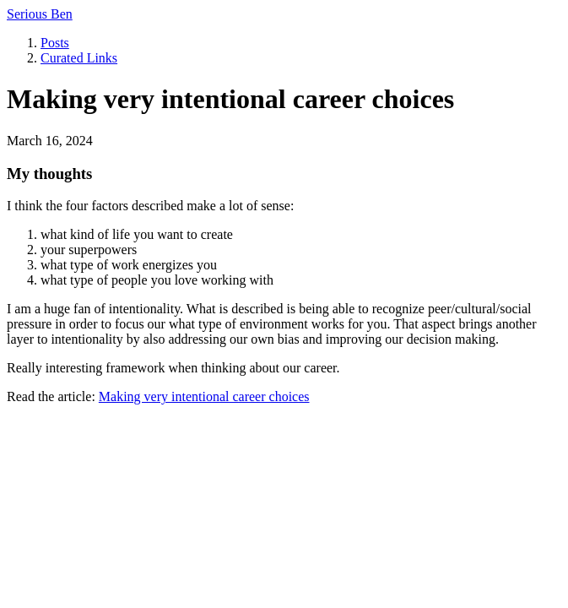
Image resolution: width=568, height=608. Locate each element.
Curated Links (79, 58)
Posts (55, 42)
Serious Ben (40, 14)
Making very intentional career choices (204, 396)
